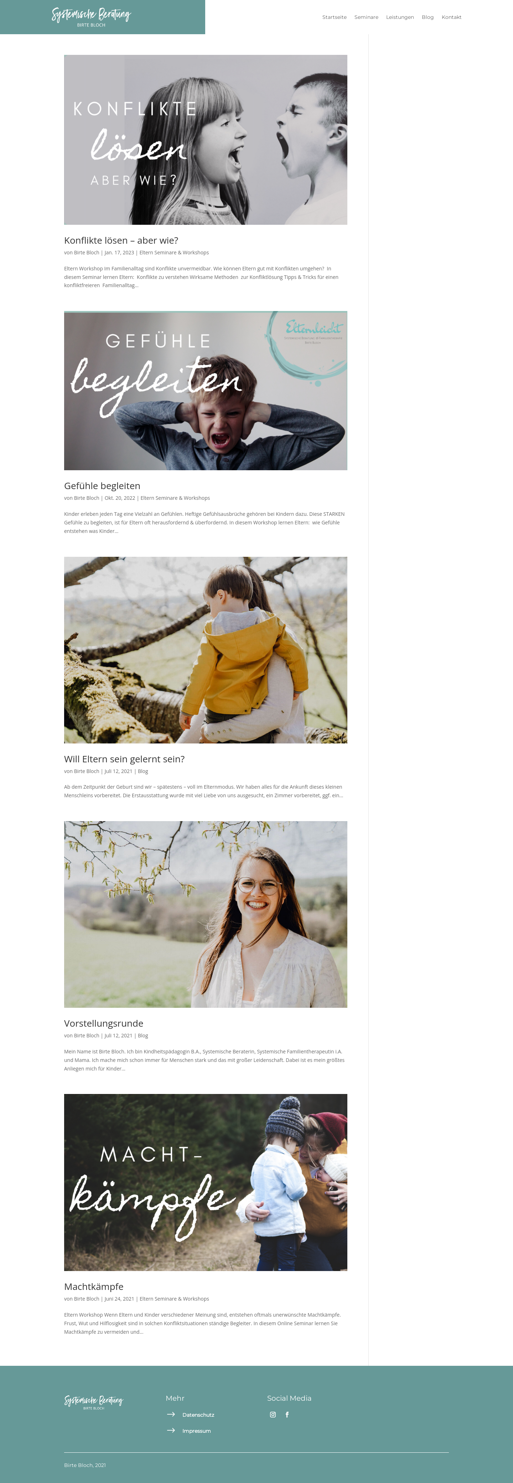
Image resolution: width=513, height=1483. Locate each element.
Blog (428, 17)
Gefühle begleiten (102, 485)
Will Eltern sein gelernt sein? (124, 758)
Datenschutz (198, 1415)
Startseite (334, 17)
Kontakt (452, 17)
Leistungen (400, 17)
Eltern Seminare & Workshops (174, 252)
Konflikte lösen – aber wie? (121, 240)
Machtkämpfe (94, 1286)
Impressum (196, 1431)
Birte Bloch (86, 252)
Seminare (366, 17)
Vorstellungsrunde (104, 1023)
